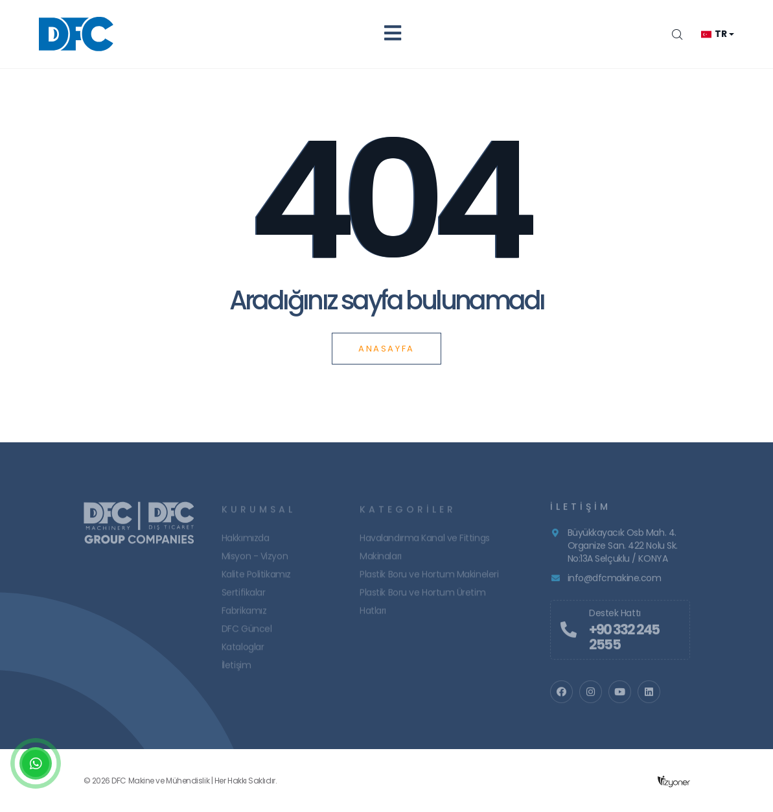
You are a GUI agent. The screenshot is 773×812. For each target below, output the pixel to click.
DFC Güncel (247, 632)
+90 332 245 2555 (624, 641)
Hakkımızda (246, 541)
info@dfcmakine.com (615, 581)
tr (713, 33)
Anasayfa (386, 348)
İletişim (236, 668)
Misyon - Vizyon (255, 559)
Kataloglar (243, 650)
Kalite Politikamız (256, 577)
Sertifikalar (244, 596)
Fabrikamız (244, 614)
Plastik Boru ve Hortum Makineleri (429, 577)
